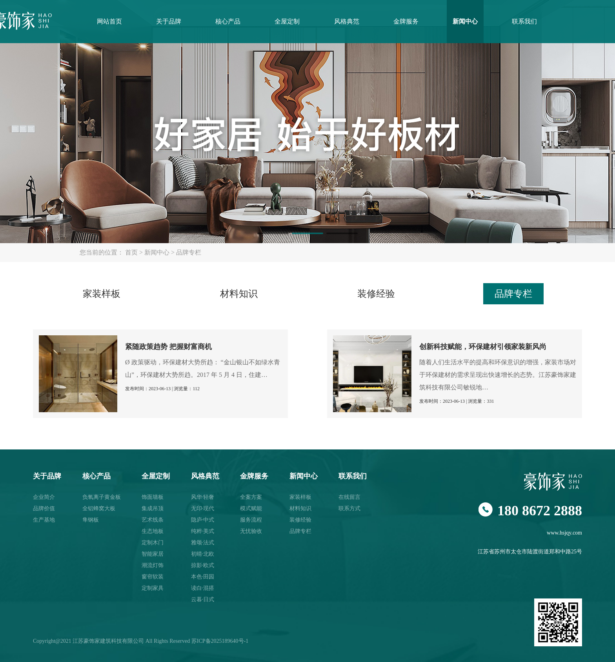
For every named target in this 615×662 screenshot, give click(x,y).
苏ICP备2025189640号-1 (219, 641)
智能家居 (153, 554)
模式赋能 (251, 508)
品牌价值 (44, 508)
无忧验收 (251, 531)
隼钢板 (90, 520)
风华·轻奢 (203, 497)
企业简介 (44, 497)
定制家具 (153, 588)
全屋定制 (287, 21)
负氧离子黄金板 (101, 497)
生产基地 (44, 520)
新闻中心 (465, 21)
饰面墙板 (153, 497)
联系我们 (524, 21)
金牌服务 (405, 21)
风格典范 (346, 21)
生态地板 (153, 531)
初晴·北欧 (203, 554)
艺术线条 (153, 520)
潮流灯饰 (153, 565)
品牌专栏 (188, 252)
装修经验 (376, 294)
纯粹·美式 (203, 531)
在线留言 (349, 497)
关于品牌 (168, 21)
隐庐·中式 (203, 520)
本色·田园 (203, 577)
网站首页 (109, 21)
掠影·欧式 (203, 565)
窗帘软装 (153, 577)
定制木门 (153, 543)
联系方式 (349, 508)
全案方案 (251, 497)
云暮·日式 (203, 599)
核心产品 (227, 21)
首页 (131, 252)
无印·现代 (203, 508)
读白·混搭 (203, 588)
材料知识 (239, 294)
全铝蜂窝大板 (98, 508)
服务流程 (251, 520)
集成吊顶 (153, 508)
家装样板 (101, 294)
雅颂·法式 (203, 543)
